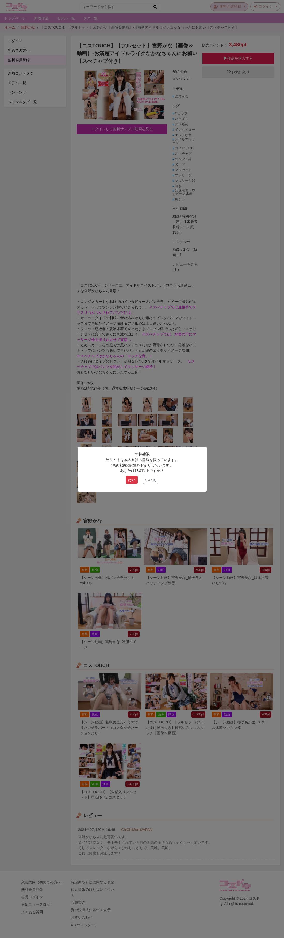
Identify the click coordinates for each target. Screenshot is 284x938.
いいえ (150, 480)
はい (131, 480)
